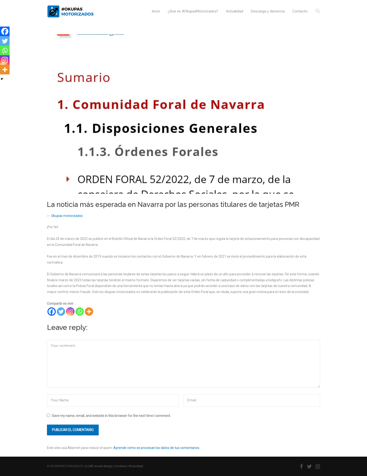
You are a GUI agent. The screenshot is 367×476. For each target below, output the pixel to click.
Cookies (120, 466)
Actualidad (234, 11)
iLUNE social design (99, 466)
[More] (89, 311)
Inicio (156, 11)
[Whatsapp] (79, 311)
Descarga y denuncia (268, 11)
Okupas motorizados (67, 216)
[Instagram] (70, 311)
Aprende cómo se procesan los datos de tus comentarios (156, 448)
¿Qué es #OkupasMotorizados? (193, 11)
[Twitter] (61, 311)
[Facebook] (51, 311)
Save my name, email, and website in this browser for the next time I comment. (111, 416)
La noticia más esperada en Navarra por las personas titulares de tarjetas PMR (173, 204)
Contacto (300, 11)
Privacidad (136, 466)
